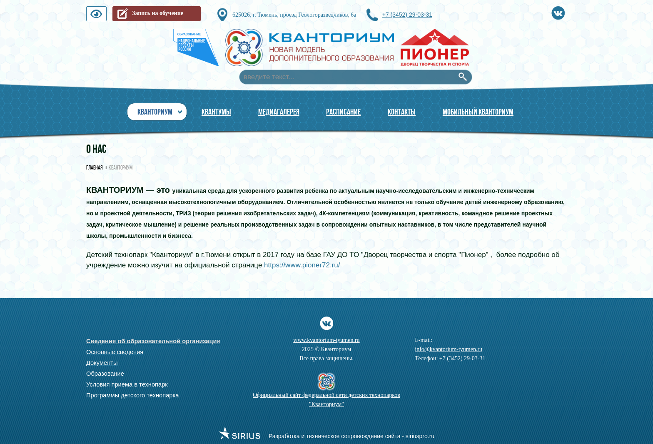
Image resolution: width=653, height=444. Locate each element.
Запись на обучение (157, 13)
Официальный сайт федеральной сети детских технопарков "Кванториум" (326, 399)
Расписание (343, 111)
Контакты (402, 111)
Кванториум (154, 111)
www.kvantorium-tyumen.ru (326, 340)
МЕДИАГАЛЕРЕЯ (278, 111)
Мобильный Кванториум (478, 111)
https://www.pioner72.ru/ (302, 265)
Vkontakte (558, 11)
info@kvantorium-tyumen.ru (448, 349)
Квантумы (216, 111)
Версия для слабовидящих (106, 15)
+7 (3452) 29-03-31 (407, 14)
